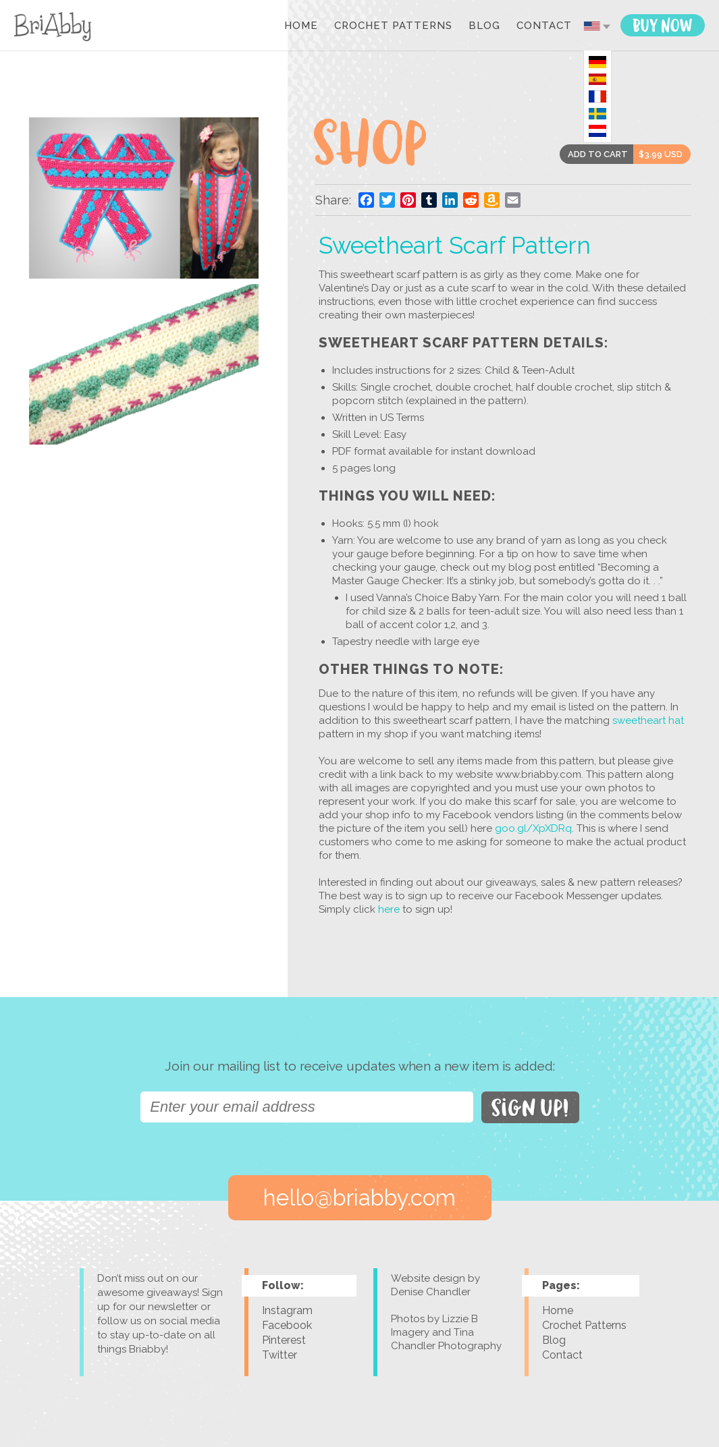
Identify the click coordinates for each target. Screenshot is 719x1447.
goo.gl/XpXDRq (533, 828)
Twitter (279, 1355)
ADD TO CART (598, 154)
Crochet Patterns (393, 26)
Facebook (287, 1325)
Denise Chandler (431, 1292)
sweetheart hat (648, 720)
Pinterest (284, 1340)
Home (301, 26)
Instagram (287, 1310)
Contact (544, 26)
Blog (484, 26)
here (387, 909)
